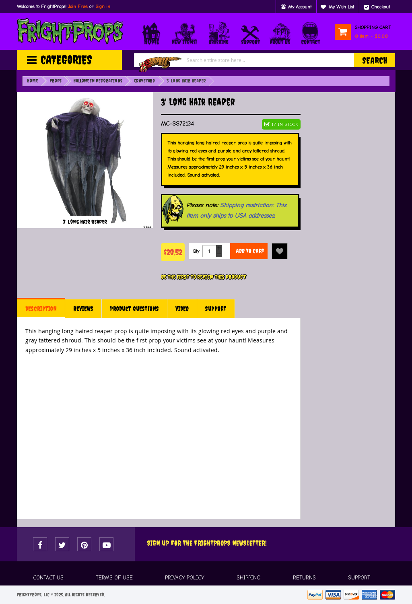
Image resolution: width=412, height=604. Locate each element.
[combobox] (264, 60)
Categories (66, 60)
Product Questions (134, 308)
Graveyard (144, 81)
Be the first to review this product (203, 277)
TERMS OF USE (114, 578)
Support (216, 308)
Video (182, 308)
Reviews (83, 308)
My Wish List (341, 7)
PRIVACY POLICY (184, 578)
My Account (299, 7)
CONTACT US (48, 578)
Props (56, 81)
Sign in (102, 6)
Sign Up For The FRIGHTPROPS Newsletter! (207, 543)
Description (41, 308)
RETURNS (304, 578)
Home (32, 81)
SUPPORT (359, 578)
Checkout (380, 7)
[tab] (41, 308)
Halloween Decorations (97, 81)
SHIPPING (249, 578)
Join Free (78, 6)
